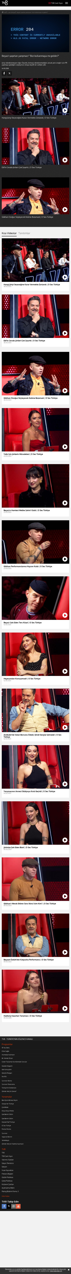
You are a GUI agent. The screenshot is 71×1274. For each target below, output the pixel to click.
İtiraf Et (4, 1076)
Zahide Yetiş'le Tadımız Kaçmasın (12, 1144)
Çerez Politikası (7, 1181)
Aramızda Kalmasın (8, 1055)
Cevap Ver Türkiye (8, 1104)
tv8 (5, 12)
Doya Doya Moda (8, 1111)
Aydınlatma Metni (8, 1188)
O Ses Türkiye (6, 1125)
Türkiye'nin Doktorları (9, 1088)
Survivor (4, 1133)
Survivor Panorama (8, 1084)
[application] (35, 33)
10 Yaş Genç (6, 1048)
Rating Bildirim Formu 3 (10, 1191)
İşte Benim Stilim (7, 1114)
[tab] (9, 234)
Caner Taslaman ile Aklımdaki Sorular (14, 1062)
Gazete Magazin (7, 1066)
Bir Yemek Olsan (7, 1058)
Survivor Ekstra (7, 1081)
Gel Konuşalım (7, 1069)
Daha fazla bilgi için (56, 1271)
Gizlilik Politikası (7, 1177)
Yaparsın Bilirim (7, 1137)
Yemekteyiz (5, 1140)
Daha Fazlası (6, 1196)
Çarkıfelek (5, 1107)
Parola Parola (6, 1129)
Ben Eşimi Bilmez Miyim (9, 1100)
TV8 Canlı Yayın (56, 3)
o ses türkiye (11, 12)
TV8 (3, 1153)
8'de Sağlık (5, 1051)
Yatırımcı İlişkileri (8, 1160)
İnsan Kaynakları (7, 1170)
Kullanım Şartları (8, 1184)
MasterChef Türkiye (8, 1122)
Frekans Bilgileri (7, 1174)
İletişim (4, 1167)
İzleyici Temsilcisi (8, 1163)
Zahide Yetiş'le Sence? (9, 1091)
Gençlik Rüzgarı (7, 1073)
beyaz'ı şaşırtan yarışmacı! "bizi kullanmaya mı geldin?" (32, 12)
